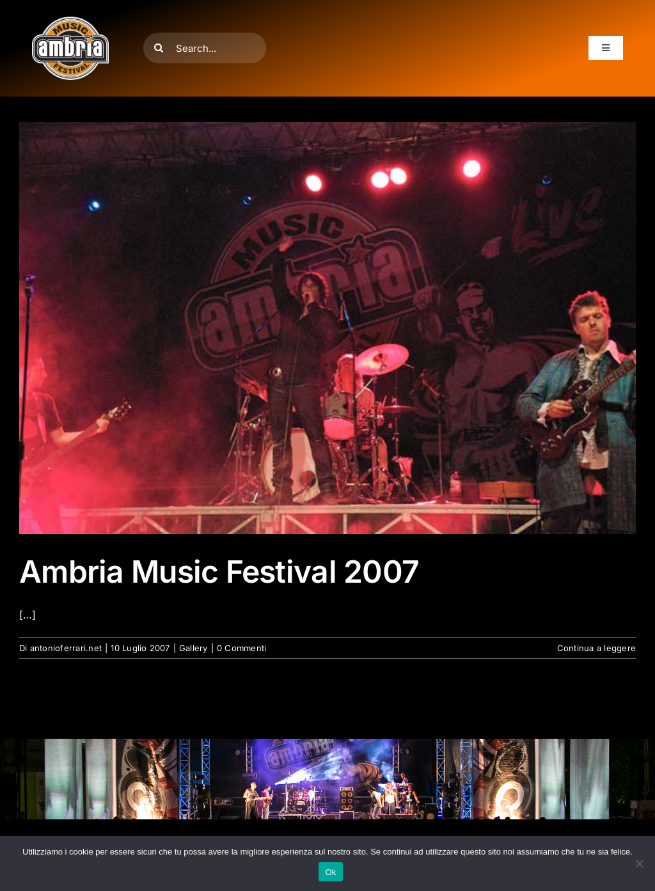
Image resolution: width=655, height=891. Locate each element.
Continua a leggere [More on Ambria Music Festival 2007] (596, 648)
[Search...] (204, 48)
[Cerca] (158, 48)
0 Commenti (241, 648)
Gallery (193, 648)
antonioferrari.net (66, 648)
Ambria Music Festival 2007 (219, 571)
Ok (330, 872)
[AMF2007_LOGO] (70, 21)
